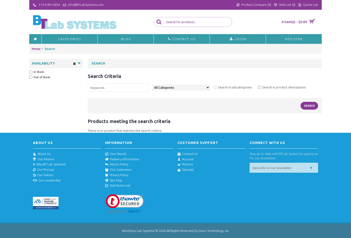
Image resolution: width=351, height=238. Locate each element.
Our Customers (118, 170)
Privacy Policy (116, 175)
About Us (41, 154)
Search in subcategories (235, 87)
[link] (124, 204)
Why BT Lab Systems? (49, 164)
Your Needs (115, 154)
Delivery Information (122, 159)
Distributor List (117, 186)
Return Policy (116, 164)
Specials (185, 170)
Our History (43, 175)
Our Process (43, 170)
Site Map (113, 180)
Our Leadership (47, 180)
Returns (185, 164)
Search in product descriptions (283, 87)
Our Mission (43, 159)
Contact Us (187, 154)
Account (185, 159)
